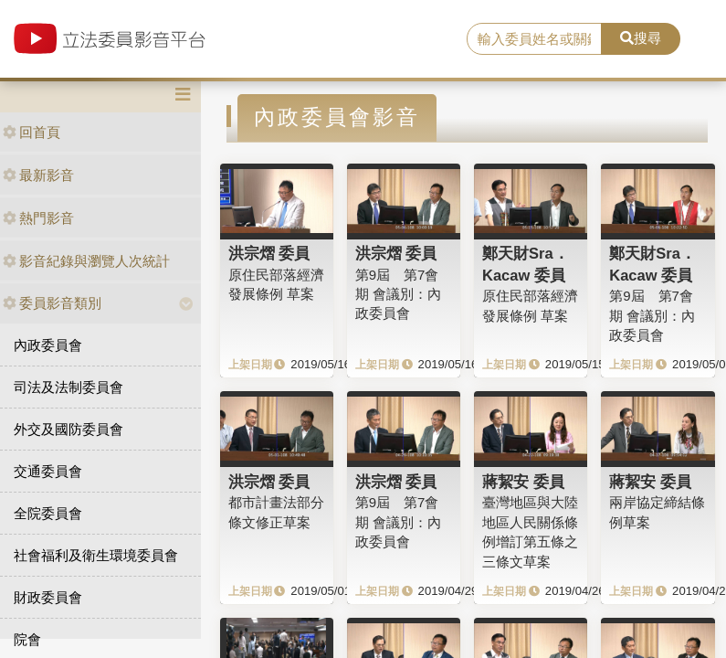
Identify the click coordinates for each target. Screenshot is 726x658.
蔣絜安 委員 (523, 481)
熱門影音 (38, 218)
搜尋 (640, 38)
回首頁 (31, 132)
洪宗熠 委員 (269, 253)
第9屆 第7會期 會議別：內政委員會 (398, 294)
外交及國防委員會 (68, 429)
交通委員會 (48, 471)
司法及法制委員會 (68, 387)
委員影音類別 (52, 303)
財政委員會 (48, 597)
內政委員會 (48, 345)
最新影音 (38, 175)
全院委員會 (48, 513)
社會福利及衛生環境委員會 (96, 555)
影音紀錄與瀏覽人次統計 (86, 261)
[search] (534, 39)
